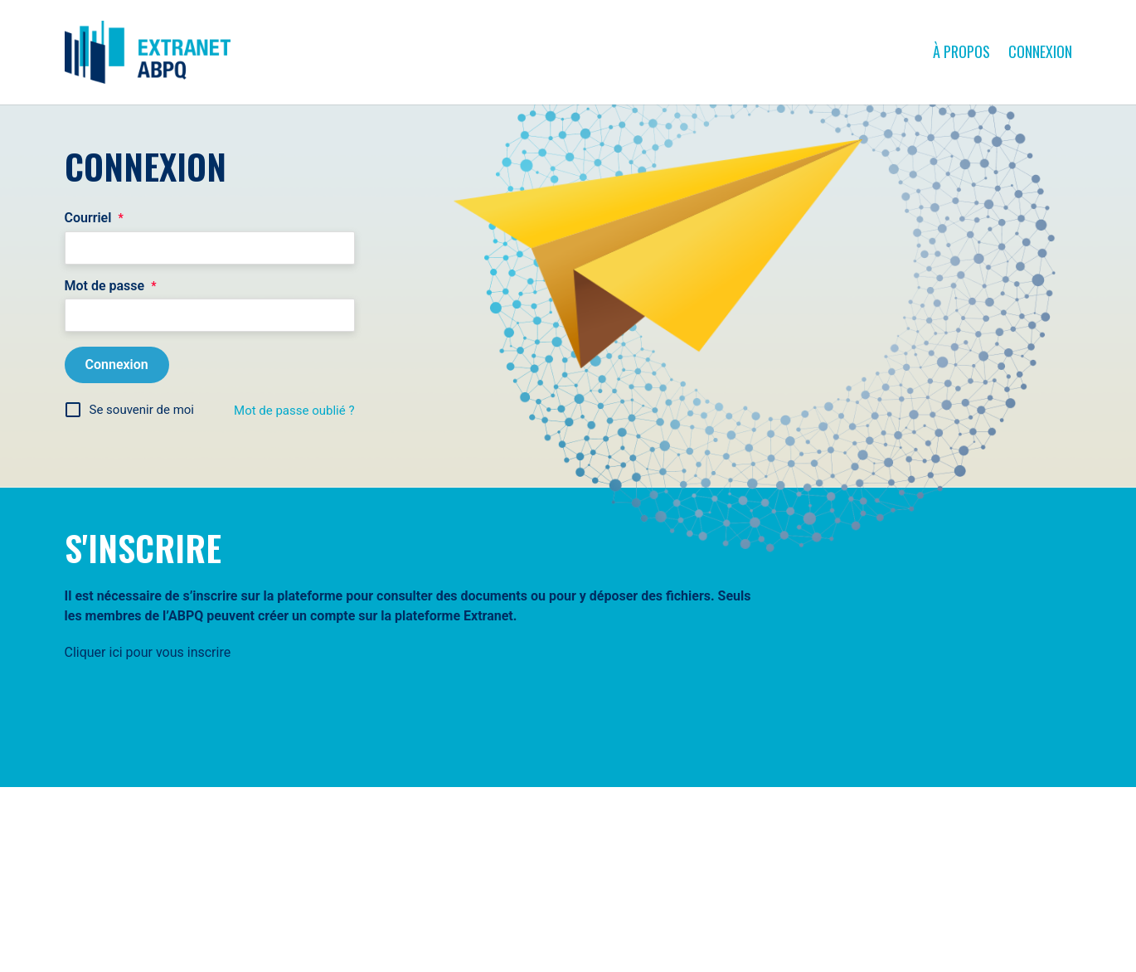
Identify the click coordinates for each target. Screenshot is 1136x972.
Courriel (94, 218)
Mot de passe (111, 286)
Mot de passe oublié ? (294, 410)
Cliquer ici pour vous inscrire (148, 652)
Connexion (1040, 51)
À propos (961, 51)
